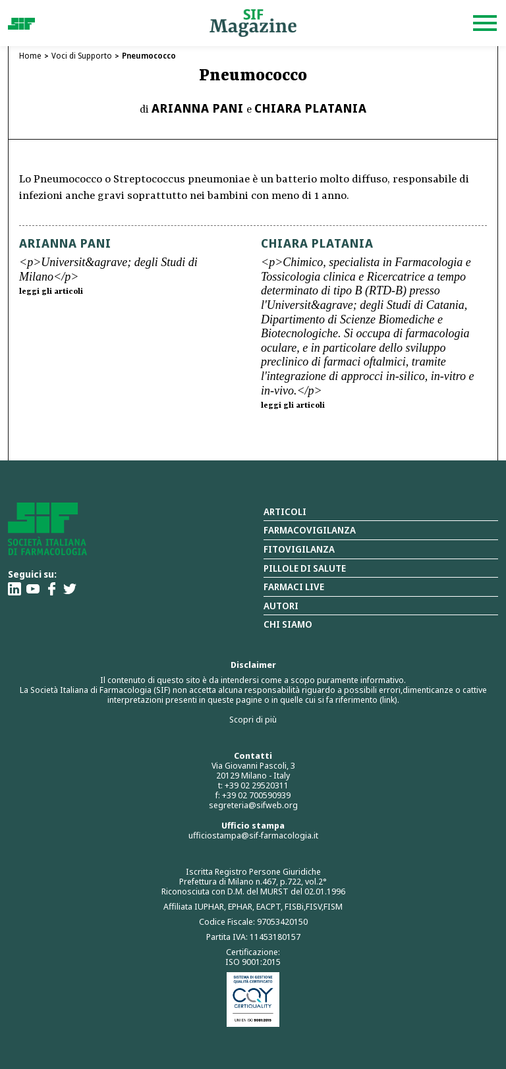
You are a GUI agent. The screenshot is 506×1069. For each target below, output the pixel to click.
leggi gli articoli (51, 291)
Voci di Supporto (81, 55)
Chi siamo (288, 624)
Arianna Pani (198, 108)
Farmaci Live (294, 586)
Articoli (285, 511)
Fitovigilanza (299, 549)
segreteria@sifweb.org (253, 805)
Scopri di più (253, 719)
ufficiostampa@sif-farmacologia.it (253, 835)
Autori (281, 605)
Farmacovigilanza (310, 530)
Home (30, 55)
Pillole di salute (305, 568)
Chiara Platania (310, 108)
